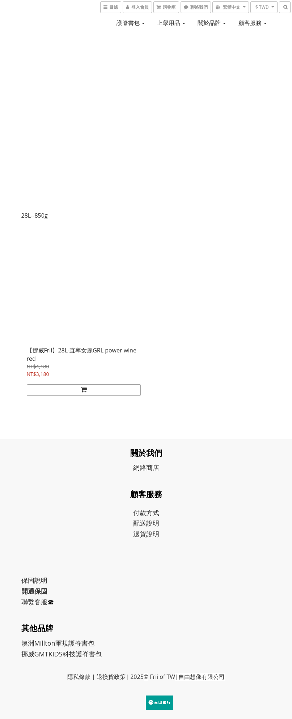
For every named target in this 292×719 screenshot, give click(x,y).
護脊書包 (131, 23)
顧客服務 (252, 23)
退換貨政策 (111, 677)
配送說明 (146, 523)
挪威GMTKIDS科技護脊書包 (61, 654)
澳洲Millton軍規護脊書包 (57, 643)
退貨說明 (146, 534)
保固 (27, 580)
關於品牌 (212, 23)
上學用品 (171, 23)
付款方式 (146, 512)
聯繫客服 (34, 602)
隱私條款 (78, 677)
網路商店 (146, 467)
